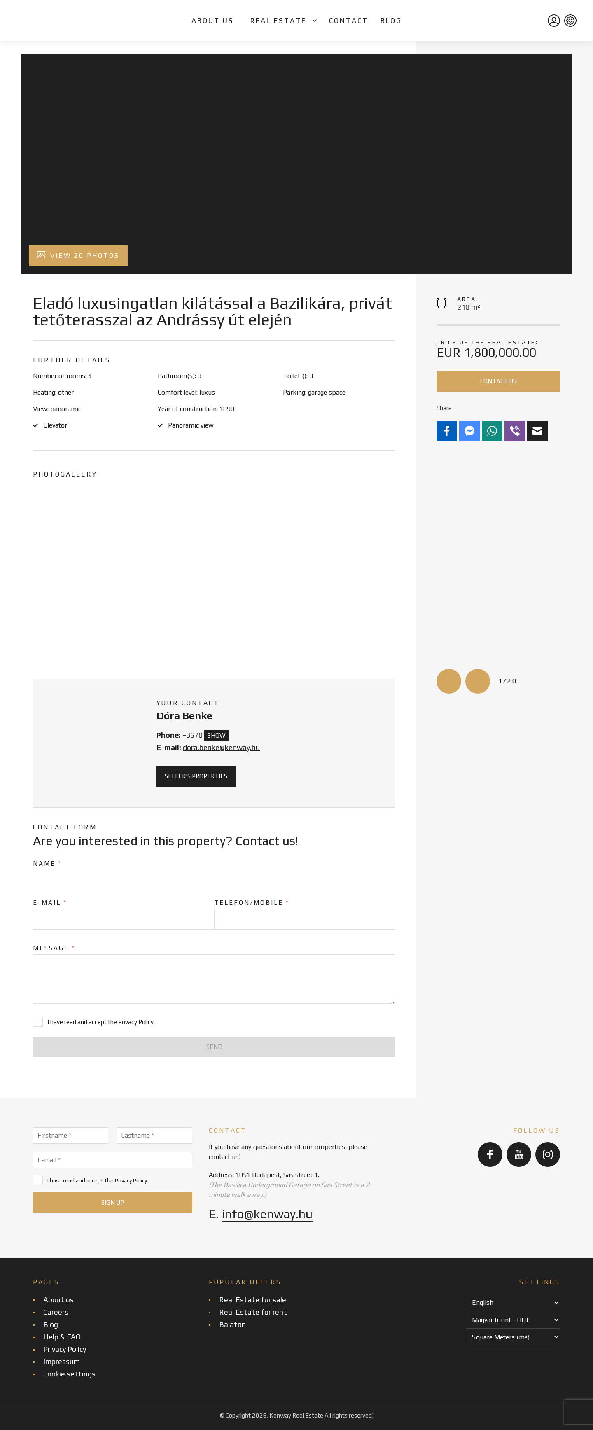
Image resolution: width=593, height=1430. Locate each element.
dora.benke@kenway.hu (221, 747)
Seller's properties (196, 776)
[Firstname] (70, 1135)
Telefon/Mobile (251, 902)
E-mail (50, 902)
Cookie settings (69, 1373)
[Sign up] (112, 1202)
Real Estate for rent (253, 1312)
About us (212, 20)
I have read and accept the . (90, 1180)
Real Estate (278, 20)
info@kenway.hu (267, 1214)
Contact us (498, 381)
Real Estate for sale (252, 1299)
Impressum (61, 1361)
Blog (391, 20)
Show (217, 735)
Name (47, 863)
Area (466, 299)
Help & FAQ (62, 1336)
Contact (348, 20)
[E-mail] (112, 1160)
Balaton (232, 1324)
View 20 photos (78, 255)
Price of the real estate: (487, 342)
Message (54, 947)
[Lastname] (154, 1135)
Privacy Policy (136, 1022)
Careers (55, 1312)
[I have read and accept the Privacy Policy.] (38, 1180)
